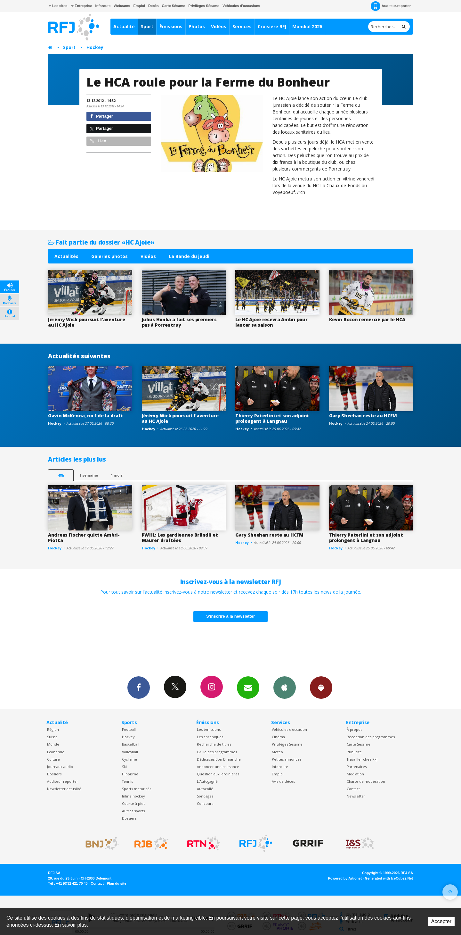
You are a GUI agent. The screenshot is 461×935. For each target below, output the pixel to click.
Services (242, 26)
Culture (53, 759)
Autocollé (205, 789)
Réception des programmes (371, 737)
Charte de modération (366, 781)
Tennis (127, 781)
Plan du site (116, 883)
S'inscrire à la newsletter (230, 616)
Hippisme (130, 774)
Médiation (355, 774)
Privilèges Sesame (287, 744)
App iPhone (284, 687)
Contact (353, 789)
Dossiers (54, 774)
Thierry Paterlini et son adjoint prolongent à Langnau (272, 418)
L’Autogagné (207, 781)
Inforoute (103, 6)
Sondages (205, 796)
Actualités (66, 256)
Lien (98, 140)
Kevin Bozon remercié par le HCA (367, 319)
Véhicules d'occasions (241, 6)
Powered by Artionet (345, 878)
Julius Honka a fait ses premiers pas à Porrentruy (179, 322)
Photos (197, 26)
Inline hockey (133, 796)
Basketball (130, 744)
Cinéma (278, 737)
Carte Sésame (173, 6)
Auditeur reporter (62, 781)
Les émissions (209, 729)
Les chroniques (210, 737)
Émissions (170, 26)
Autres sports (133, 811)
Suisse (52, 737)
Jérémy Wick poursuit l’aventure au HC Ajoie (86, 322)
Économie (55, 752)
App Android (321, 687)
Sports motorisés (136, 789)
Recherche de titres (214, 744)
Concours (205, 803)
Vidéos (218, 26)
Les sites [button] (58, 6)
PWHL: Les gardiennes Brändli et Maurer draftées (180, 537)
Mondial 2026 (307, 26)
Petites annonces (286, 759)
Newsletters (248, 687)
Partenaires (357, 766)
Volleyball (130, 752)
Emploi (139, 6)
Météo (277, 752)
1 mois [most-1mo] (117, 475)
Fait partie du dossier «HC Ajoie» (101, 242)
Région (53, 729)
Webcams (122, 6)
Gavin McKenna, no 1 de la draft (85, 416)
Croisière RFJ (272, 26)
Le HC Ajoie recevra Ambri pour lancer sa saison (271, 322)
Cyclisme (129, 759)
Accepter (441, 921)
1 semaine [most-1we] (88, 475)
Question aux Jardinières (218, 774)
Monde (53, 744)
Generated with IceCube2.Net (389, 878)
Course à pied (134, 803)
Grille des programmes (217, 752)
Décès (153, 6)
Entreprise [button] (81, 6)
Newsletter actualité (64, 789)
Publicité (354, 752)
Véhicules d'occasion (289, 729)
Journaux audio (60, 766)
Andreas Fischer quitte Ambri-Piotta (84, 537)
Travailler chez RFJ (362, 759)
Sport (147, 26)
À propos (354, 729)
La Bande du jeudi (189, 256)
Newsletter (356, 796)
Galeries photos (109, 256)
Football (129, 729)
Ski (124, 766)
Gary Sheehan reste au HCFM (363, 416)
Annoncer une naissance (218, 766)
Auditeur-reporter (391, 6)
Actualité (124, 26)
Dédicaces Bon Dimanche (219, 759)
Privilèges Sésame (203, 6)
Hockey (94, 47)
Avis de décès (283, 781)
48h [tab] (61, 475)
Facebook (138, 687)
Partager (101, 116)
